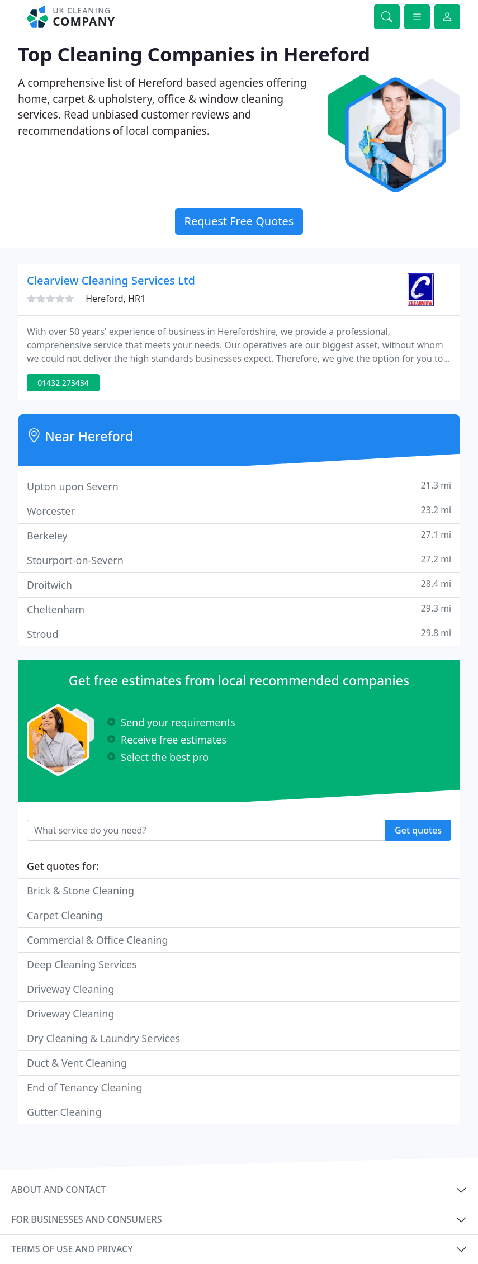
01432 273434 (63, 382)
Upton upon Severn (239, 486)
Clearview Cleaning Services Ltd (111, 280)
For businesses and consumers (86, 1219)
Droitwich (239, 584)
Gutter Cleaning (64, 1112)
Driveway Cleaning (71, 989)
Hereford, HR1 (115, 298)
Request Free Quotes (239, 221)
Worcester (239, 511)
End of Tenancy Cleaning (85, 1087)
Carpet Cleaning (65, 915)
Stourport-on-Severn (239, 560)
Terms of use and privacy (72, 1249)
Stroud (239, 634)
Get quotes (418, 830)
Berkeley (239, 535)
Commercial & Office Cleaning (97, 939)
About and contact (58, 1189)
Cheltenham (239, 609)
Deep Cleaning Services (82, 964)
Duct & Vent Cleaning (77, 1062)
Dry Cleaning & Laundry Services (103, 1038)
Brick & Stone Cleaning (80, 890)
